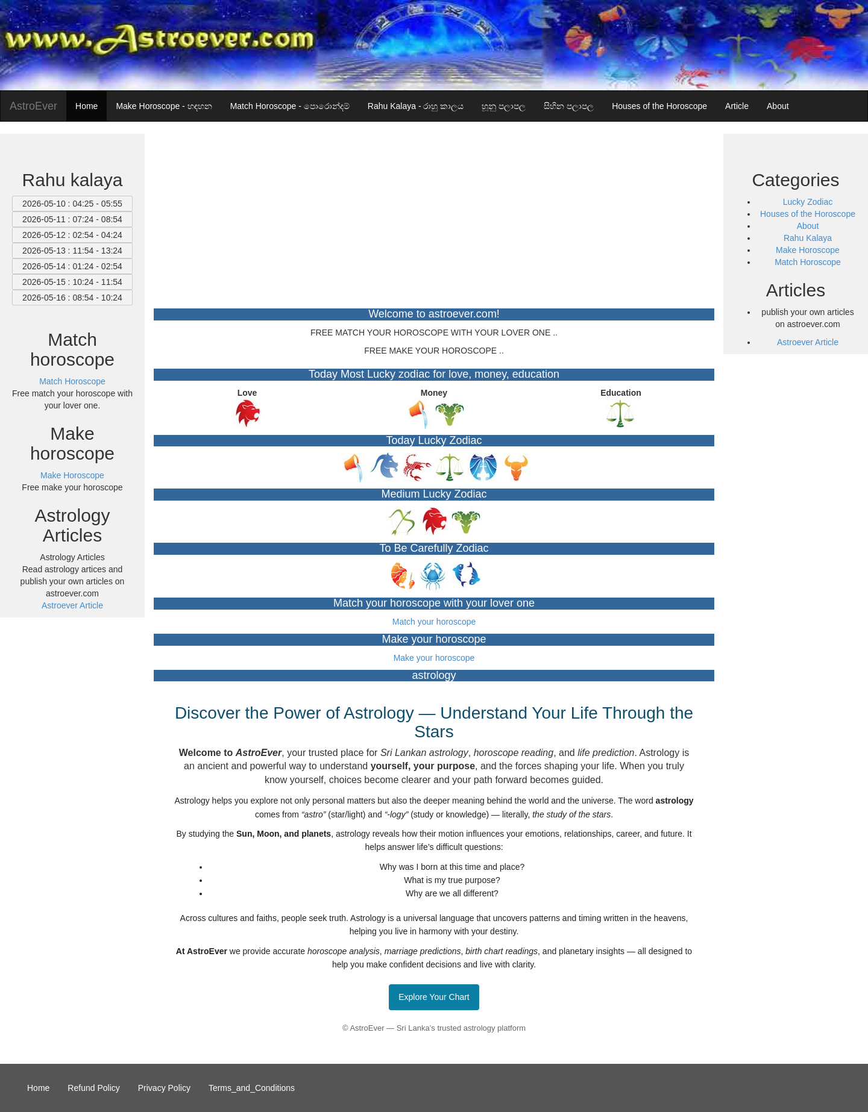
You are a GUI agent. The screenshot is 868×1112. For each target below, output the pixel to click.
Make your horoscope (434, 658)
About (778, 106)
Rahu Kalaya (808, 238)
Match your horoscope (434, 621)
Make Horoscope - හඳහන (164, 106)
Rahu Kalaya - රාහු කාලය (416, 106)
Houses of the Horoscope (659, 106)
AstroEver (33, 106)
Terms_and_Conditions (252, 1088)
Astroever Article (72, 605)
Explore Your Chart (434, 997)
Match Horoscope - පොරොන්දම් (290, 106)
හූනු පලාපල (504, 106)
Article (737, 106)
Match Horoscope (808, 262)
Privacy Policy (164, 1088)
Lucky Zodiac (807, 202)
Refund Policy (93, 1088)
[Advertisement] (434, 218)
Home (86, 106)
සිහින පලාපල (569, 106)
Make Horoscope (808, 250)
